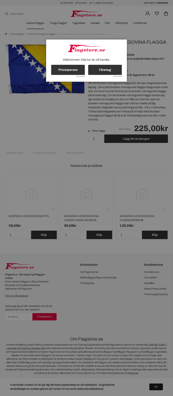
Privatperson (68, 70)
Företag (105, 70)
